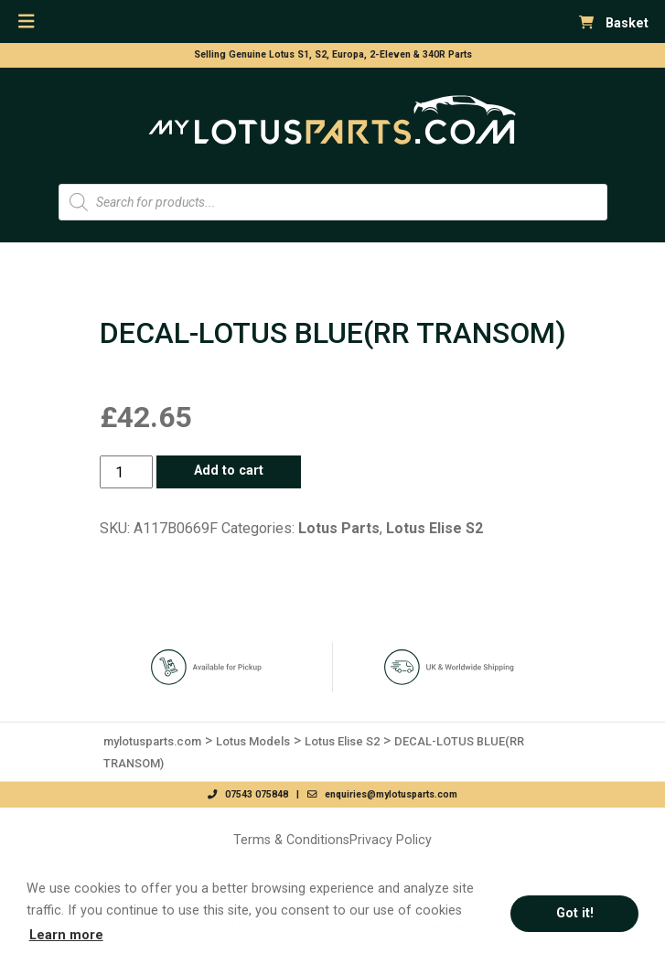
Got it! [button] (575, 913)
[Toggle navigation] (26, 21)
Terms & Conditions (291, 839)
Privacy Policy (390, 839)
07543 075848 (248, 794)
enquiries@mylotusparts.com (382, 794)
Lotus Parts (339, 528)
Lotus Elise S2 (434, 528)
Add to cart (228, 470)
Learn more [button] (66, 935)
